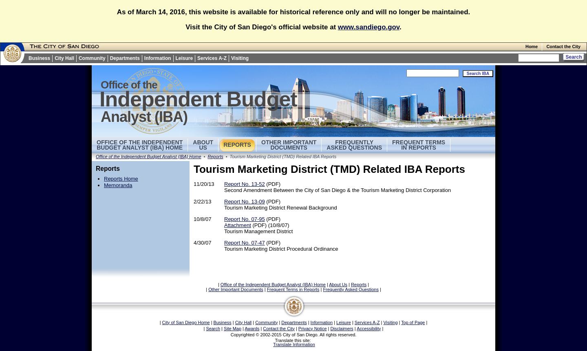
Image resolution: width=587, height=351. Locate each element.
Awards (252, 328)
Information (157, 58)
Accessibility (369, 328)
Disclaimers (341, 328)
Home (531, 46)
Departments (125, 58)
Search (213, 328)
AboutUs (203, 145)
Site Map (232, 328)
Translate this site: (293, 340)
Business (39, 58)
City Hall (64, 58)
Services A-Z (212, 58)
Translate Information (294, 344)
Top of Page (413, 322)
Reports (237, 144)
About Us (338, 284)
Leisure (184, 58)
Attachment (237, 225)
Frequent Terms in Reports (418, 145)
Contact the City (563, 46)
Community (92, 58)
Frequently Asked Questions (354, 145)
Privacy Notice (312, 328)
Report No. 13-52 (244, 184)
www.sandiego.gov (368, 27)
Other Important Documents (288, 145)
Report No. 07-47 (244, 243)
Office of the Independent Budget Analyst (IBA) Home (140, 145)
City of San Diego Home (186, 322)
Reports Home (121, 179)
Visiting (240, 58)
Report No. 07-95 (244, 219)
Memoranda (118, 185)
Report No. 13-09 (244, 202)
